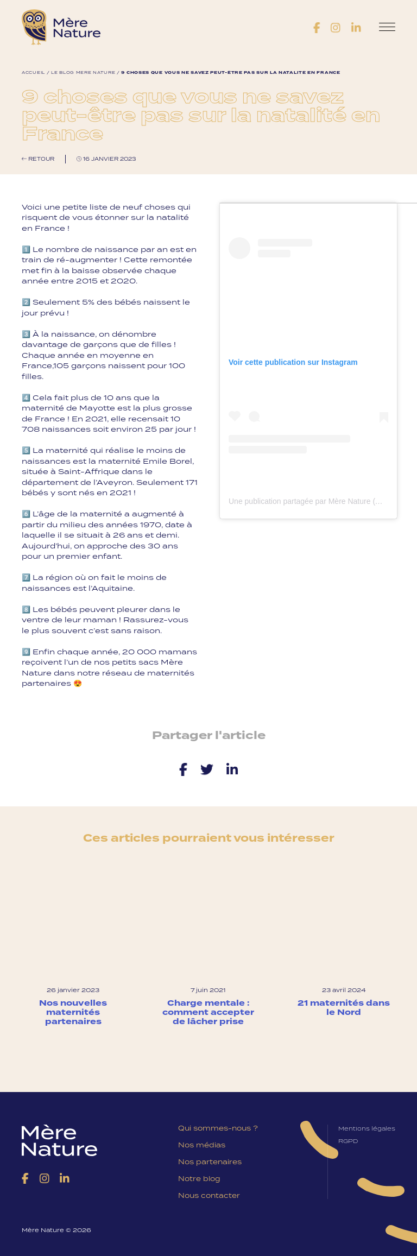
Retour (38, 158)
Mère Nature (61, 27)
